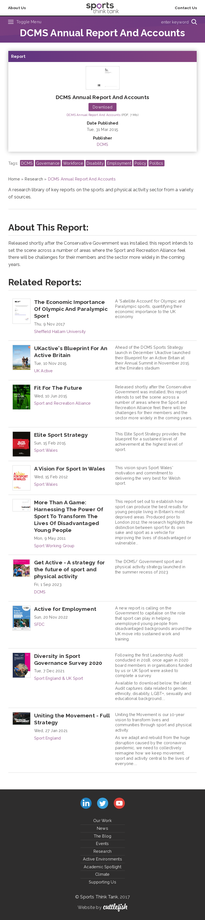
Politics (156, 163)
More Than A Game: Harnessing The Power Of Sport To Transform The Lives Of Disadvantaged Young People (68, 516)
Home (14, 179)
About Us (17, 8)
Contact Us (185, 8)
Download (102, 107)
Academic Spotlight (102, 866)
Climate (102, 874)
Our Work (102, 820)
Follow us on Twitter (102, 803)
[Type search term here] (150, 21)
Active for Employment (65, 609)
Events (102, 843)
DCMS (102, 144)
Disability (95, 163)
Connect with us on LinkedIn (86, 803)
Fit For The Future (58, 388)
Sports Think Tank (99, 897)
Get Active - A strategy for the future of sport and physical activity (69, 569)
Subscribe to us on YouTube (119, 803)
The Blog (103, 836)
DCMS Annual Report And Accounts (102, 97)
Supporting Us (102, 882)
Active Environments (102, 859)
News (102, 828)
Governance (48, 163)
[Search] (194, 21)
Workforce (73, 163)
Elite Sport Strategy (61, 435)
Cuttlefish (115, 907)
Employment (119, 163)
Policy (140, 163)
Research (34, 179)
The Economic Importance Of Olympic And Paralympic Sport (71, 309)
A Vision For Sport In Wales (69, 469)
